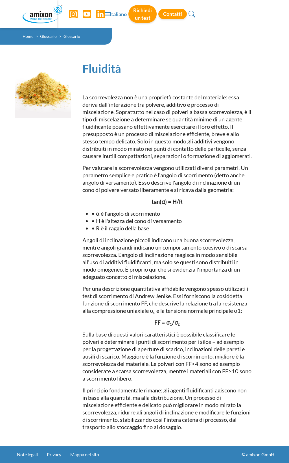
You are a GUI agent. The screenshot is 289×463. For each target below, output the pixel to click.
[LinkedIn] (96, 14)
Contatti (241, 14)
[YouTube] (82, 14)
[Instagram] (69, 14)
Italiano (169, 14)
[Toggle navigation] (144, 14)
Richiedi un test (202, 14)
